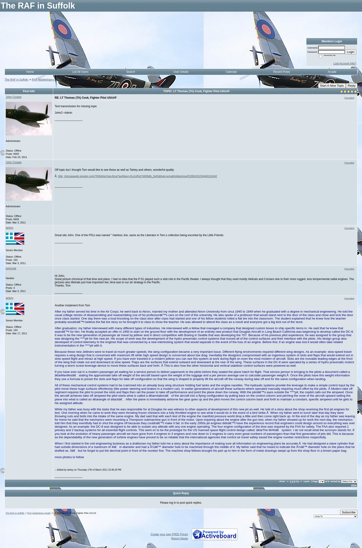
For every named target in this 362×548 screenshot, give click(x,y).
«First (282, 481)
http (60, 176)
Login (350, 52)
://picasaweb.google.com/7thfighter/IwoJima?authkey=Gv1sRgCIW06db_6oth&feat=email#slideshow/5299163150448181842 (140, 176)
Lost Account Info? (344, 63)
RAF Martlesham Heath (46, 79)
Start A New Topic (332, 85)
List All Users (80, 71)
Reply (352, 85)
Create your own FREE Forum (169, 534)
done (353, 485)
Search (130, 71)
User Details (180, 71)
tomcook (11, 268)
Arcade (332, 71)
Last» (307, 481)
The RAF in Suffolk (17, 79)
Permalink (349, 98)
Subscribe (349, 512)
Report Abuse (179, 538)
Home (30, 71)
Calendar (231, 71)
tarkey (9, 227)
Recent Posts (281, 71)
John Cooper (14, 97)
